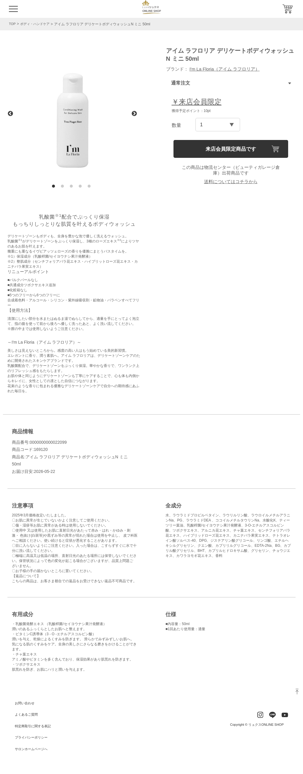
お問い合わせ (25, 703)
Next (134, 114)
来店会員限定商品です (231, 149)
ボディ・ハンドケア (36, 24)
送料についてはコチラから (231, 181)
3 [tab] (71, 186)
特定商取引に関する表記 (34, 726)
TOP (12, 24)
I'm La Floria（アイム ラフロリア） (225, 68)
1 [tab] (53, 186)
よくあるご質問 (27, 714)
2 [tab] (62, 186)
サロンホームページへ (32, 749)
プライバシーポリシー (32, 737)
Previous (10, 114)
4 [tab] (80, 186)
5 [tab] (89, 186)
